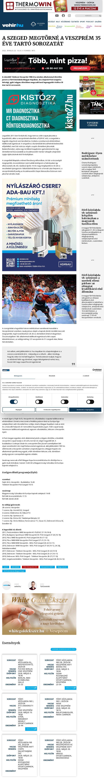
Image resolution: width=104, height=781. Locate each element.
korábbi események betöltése (63, 649)
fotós (42, 584)
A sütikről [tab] (86, 376)
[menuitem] (51, 21)
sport (6, 567)
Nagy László (62, 567)
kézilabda (15, 567)
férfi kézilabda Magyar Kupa (14, 571)
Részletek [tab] (52, 376)
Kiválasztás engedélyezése (52, 409)
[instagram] (69, 15)
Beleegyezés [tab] (18, 376)
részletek (30, 688)
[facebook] (63, 15)
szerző (16, 584)
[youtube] (57, 15)
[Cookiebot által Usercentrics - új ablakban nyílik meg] (90, 370)
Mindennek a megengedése (85, 409)
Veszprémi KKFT (47, 567)
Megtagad (19, 409)
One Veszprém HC (30, 567)
